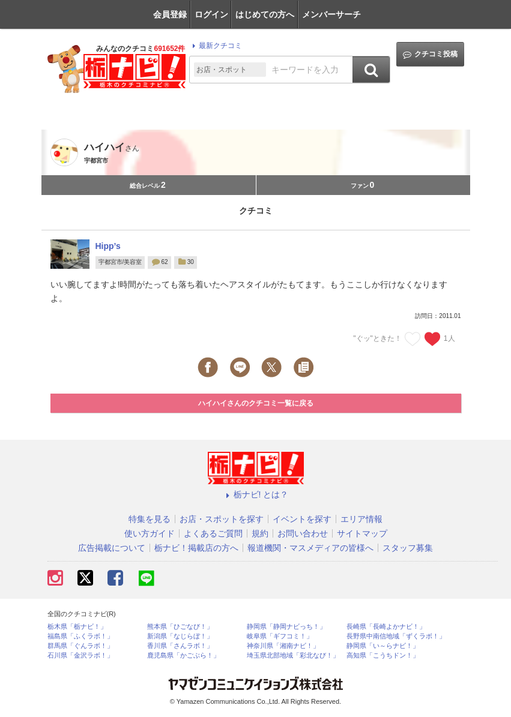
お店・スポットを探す (222, 519)
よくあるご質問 (213, 533)
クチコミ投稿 (430, 54)
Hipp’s (108, 246)
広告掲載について (111, 548)
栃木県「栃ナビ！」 (77, 626)
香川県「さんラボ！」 (180, 646)
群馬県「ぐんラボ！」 (80, 646)
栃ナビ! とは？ (256, 494)
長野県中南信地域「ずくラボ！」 (396, 636)
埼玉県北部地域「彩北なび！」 (293, 655)
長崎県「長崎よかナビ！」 (386, 626)
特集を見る (150, 519)
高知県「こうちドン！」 (382, 655)
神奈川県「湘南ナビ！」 (283, 646)
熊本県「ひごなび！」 (180, 626)
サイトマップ (362, 533)
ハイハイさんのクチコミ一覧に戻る (255, 403)
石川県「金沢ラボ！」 (80, 655)
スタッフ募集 (407, 548)
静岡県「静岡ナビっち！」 (286, 626)
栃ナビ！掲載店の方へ (196, 548)
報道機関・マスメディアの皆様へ (310, 548)
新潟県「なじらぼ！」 (180, 636)
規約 (260, 533)
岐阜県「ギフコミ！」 (280, 636)
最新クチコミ (215, 45)
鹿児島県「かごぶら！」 (183, 655)
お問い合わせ (302, 533)
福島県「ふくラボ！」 (80, 636)
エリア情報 (361, 519)
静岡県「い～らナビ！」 (382, 646)
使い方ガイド (149, 533)
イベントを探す (302, 519)
